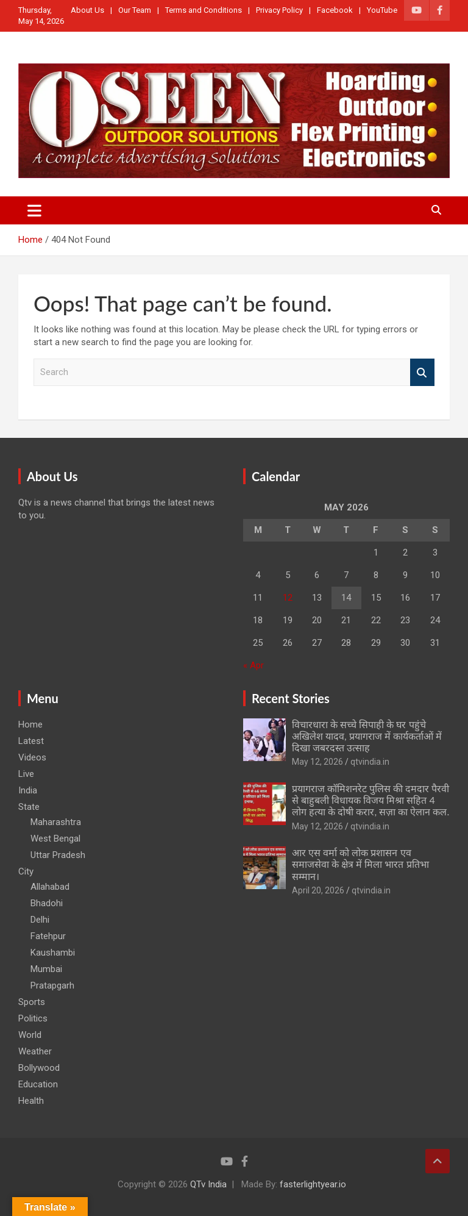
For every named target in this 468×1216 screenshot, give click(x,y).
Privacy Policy (279, 10)
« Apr (253, 665)
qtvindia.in (369, 762)
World (29, 1034)
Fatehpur (48, 936)
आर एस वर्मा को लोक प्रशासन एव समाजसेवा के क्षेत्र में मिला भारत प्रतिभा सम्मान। (360, 863)
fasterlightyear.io (313, 1184)
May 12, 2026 (317, 762)
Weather (35, 1051)
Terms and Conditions (203, 10)
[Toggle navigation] (34, 210)
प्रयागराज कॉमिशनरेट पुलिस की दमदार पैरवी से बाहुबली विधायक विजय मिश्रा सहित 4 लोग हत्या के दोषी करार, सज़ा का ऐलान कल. (370, 799)
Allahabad (49, 886)
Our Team (134, 10)
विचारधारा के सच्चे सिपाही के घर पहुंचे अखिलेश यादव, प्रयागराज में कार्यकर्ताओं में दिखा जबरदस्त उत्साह (367, 735)
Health (31, 1100)
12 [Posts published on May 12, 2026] (287, 597)
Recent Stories (291, 698)
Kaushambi (52, 952)
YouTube (382, 10)
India (27, 790)
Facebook (335, 10)
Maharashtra (55, 822)
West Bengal (55, 838)
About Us (87, 10)
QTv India (208, 1184)
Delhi (39, 919)
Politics (33, 1018)
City (26, 871)
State (29, 806)
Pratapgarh (52, 985)
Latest (31, 740)
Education (38, 1084)
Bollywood (39, 1067)
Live (26, 773)
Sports (31, 1001)
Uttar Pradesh (57, 854)
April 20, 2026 (318, 890)
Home (30, 724)
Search (422, 372)
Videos (32, 757)
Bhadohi (46, 903)
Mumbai (46, 969)
